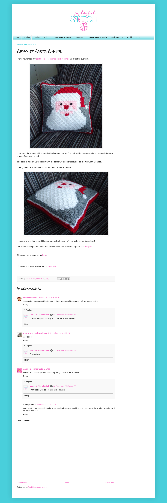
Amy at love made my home (35, 333)
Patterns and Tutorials (98, 37)
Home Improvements (62, 37)
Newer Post (22, 483)
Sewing (27, 37)
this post (88, 246)
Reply (25, 305)
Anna (25, 369)
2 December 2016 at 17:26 (59, 333)
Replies (29, 310)
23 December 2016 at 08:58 (64, 350)
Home (17, 37)
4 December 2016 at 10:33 (39, 369)
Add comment (24, 420)
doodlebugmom (30, 297)
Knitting (47, 37)
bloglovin (52, 266)
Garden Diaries (117, 37)
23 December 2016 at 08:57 (64, 315)
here (44, 255)
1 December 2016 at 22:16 (48, 297)
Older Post (110, 483)
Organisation (80, 37)
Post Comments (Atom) (37, 487)
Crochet (37, 37)
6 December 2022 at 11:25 (45, 405)
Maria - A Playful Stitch (39, 315)
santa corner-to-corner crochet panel (52, 59)
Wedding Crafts (133, 37)
